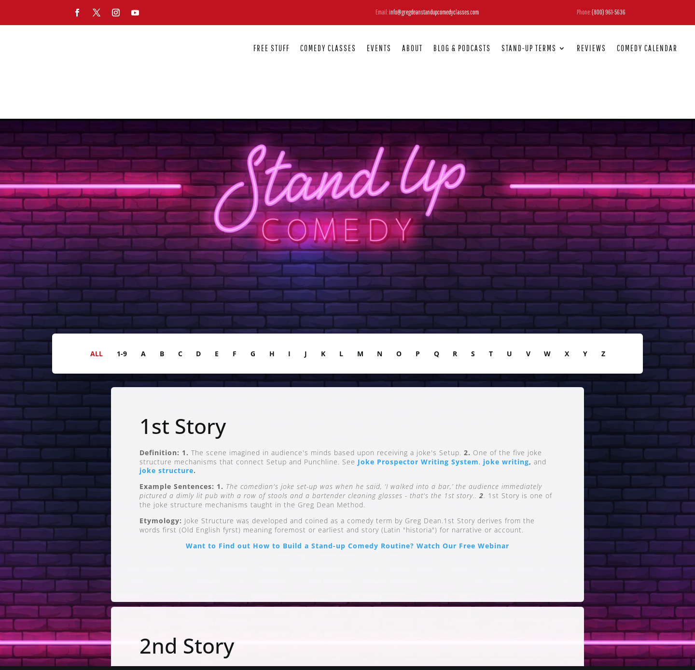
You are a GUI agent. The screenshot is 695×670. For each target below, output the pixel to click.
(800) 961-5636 (609, 12)
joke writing (506, 414)
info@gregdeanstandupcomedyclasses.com (434, 12)
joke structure (166, 423)
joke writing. (210, 642)
